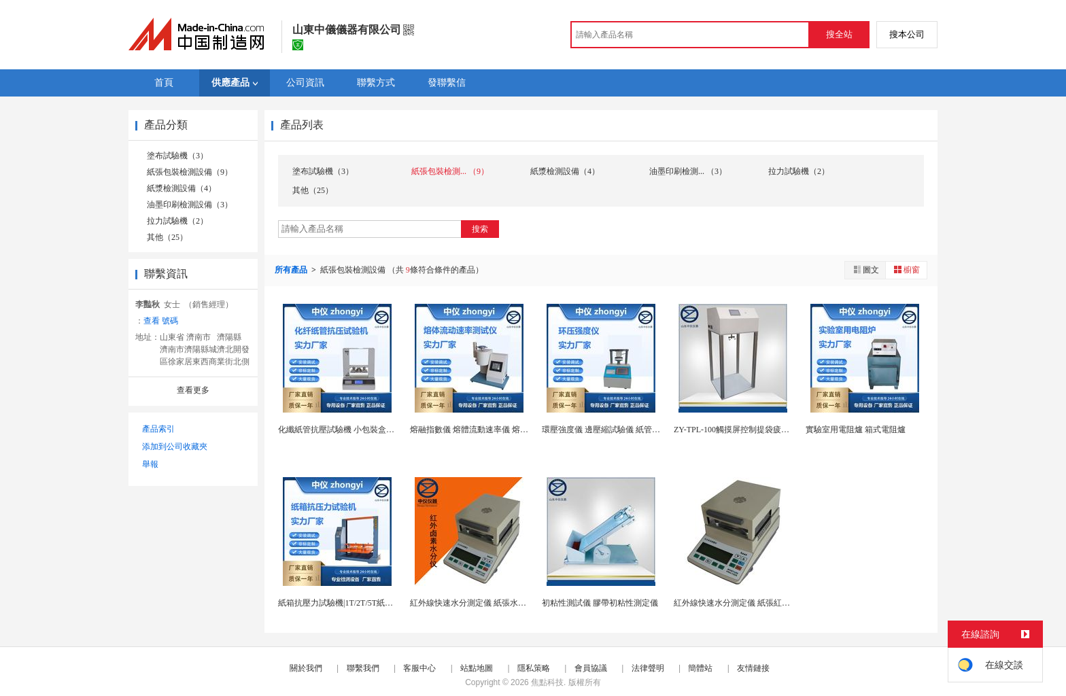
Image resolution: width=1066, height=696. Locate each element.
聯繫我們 (363, 668)
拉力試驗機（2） (177, 221)
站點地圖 (476, 668)
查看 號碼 (160, 321)
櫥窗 (906, 269)
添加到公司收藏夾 (174, 446)
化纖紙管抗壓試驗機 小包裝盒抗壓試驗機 (352, 429)
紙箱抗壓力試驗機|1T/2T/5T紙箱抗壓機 (347, 603)
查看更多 (193, 390)
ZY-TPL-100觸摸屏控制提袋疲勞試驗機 (744, 429)
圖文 (865, 269)
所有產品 (292, 270)
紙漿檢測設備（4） (181, 188)
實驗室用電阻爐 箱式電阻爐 (856, 429)
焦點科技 (547, 682)
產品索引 (158, 429)
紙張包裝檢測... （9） (450, 171)
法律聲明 (648, 668)
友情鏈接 (753, 668)
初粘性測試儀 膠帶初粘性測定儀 (600, 603)
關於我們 (306, 668)
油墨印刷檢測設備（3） (190, 204)
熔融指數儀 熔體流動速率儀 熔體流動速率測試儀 (497, 429)
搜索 (480, 229)
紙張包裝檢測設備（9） (190, 172)
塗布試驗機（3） (177, 155)
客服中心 (419, 668)
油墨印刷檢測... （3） (688, 171)
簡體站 (700, 668)
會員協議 (590, 668)
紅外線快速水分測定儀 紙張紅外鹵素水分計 (752, 603)
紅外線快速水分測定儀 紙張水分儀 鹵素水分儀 (493, 603)
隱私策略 (533, 668)
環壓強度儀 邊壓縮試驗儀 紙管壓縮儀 (609, 429)
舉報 (150, 464)
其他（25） (167, 237)
